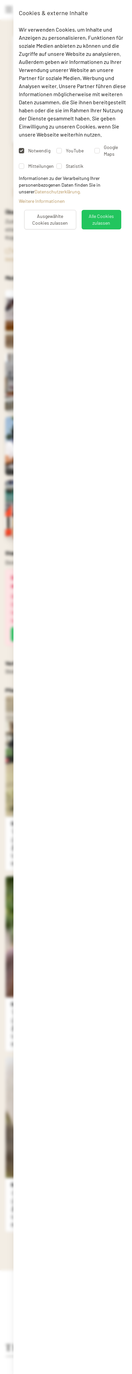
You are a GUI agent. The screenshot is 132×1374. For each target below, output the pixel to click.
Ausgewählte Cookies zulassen (50, 219)
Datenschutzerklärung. (58, 191)
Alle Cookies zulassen (101, 219)
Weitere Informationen (42, 201)
